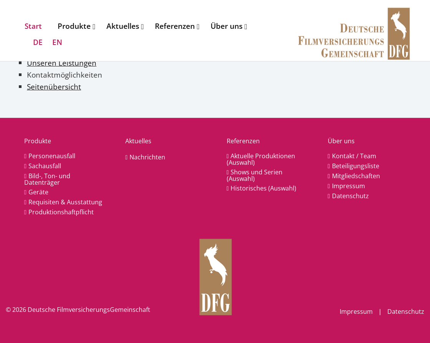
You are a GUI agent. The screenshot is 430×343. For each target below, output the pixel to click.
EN (57, 42)
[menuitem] (34, 26)
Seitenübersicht (54, 86)
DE (38, 42)
